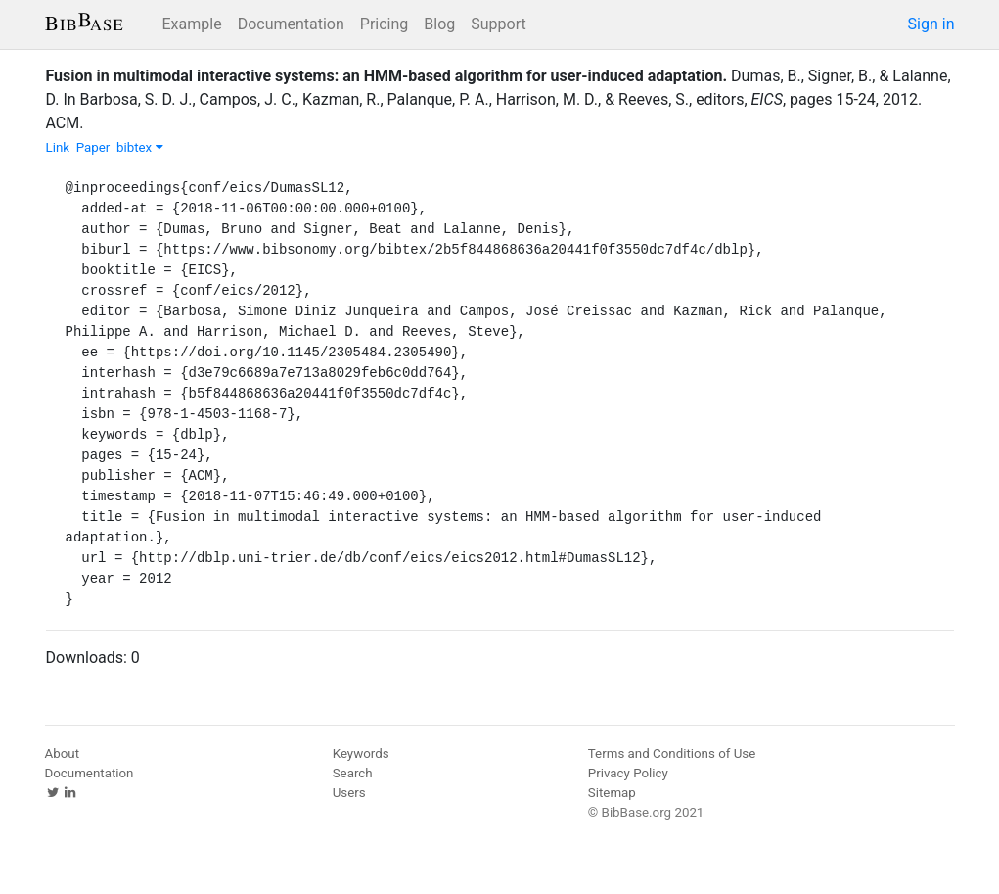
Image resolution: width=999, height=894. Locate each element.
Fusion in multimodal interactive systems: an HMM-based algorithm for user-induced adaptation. (387, 76)
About (62, 753)
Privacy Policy (628, 773)
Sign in (931, 24)
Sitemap (612, 792)
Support (498, 24)
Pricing (384, 24)
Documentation (291, 24)
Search (353, 773)
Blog (439, 24)
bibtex (139, 147)
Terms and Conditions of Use (671, 753)
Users (349, 792)
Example (192, 24)
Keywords (361, 753)
